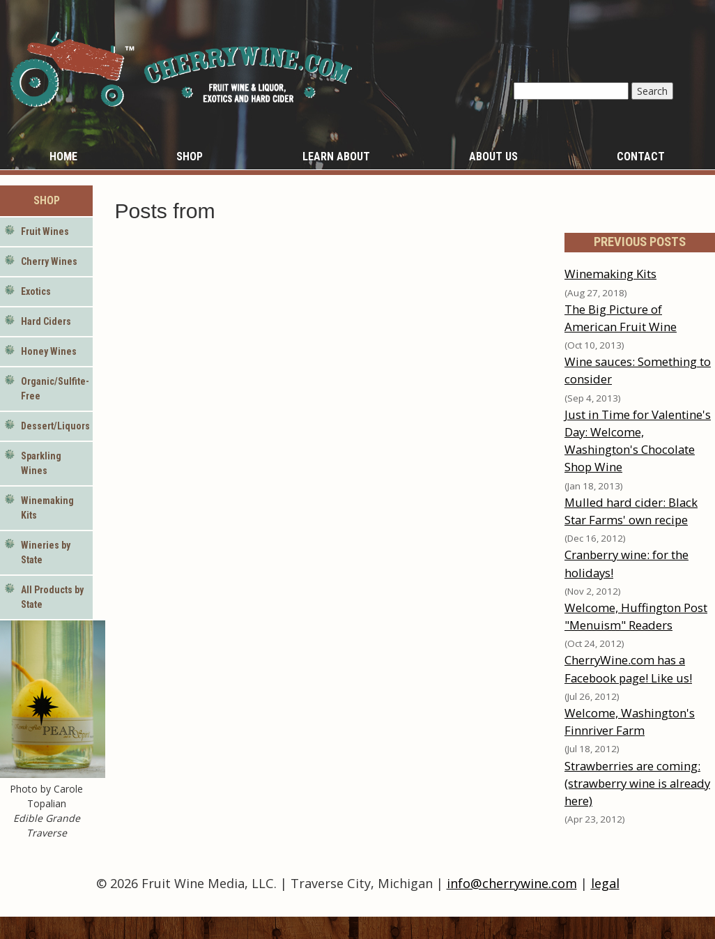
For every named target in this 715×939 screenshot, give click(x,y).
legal (605, 883)
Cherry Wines (49, 261)
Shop (189, 156)
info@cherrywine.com (512, 883)
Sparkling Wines (41, 463)
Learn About (336, 156)
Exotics (36, 291)
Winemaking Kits (47, 508)
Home (63, 156)
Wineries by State (45, 552)
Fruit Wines (45, 231)
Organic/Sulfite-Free (55, 389)
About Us (493, 156)
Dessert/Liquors (55, 426)
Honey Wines (49, 351)
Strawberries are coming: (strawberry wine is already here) (637, 783)
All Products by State (52, 597)
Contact (641, 156)
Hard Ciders (46, 321)
